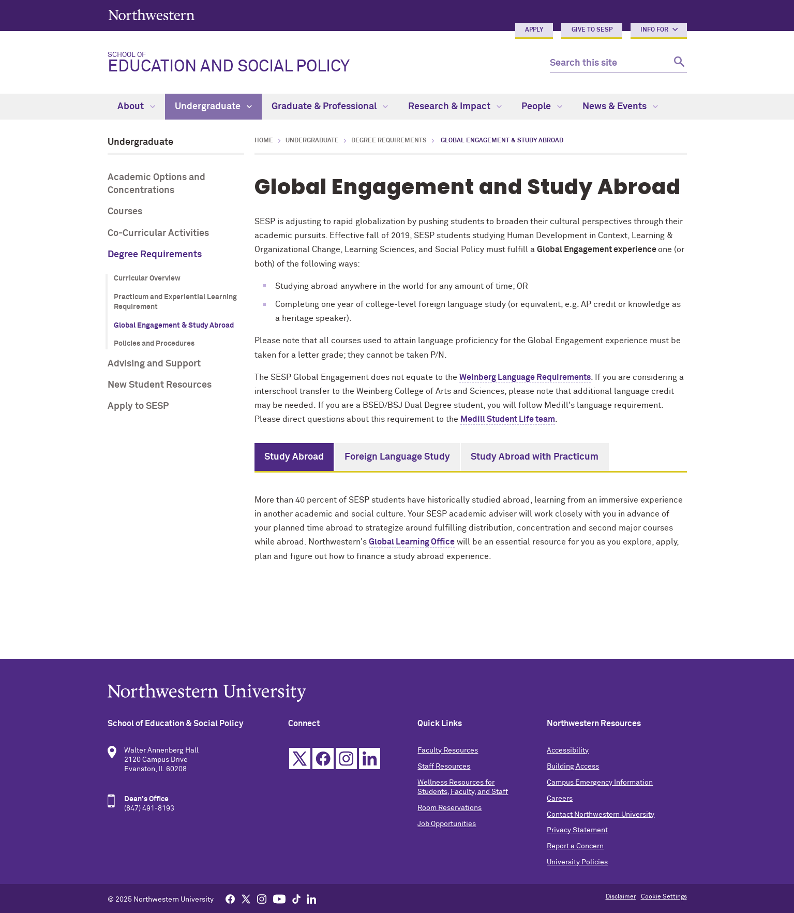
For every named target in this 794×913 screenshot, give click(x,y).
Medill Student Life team (507, 419)
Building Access (573, 766)
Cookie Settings (664, 897)
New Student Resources (160, 385)
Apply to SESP (138, 406)
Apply (534, 30)
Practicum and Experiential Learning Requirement (175, 302)
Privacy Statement (577, 830)
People (541, 106)
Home (263, 141)
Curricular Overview (147, 278)
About (136, 106)
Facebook (323, 758)
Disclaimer (621, 897)
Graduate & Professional (330, 106)
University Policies (577, 862)
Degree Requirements (155, 254)
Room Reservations (449, 808)
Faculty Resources (447, 750)
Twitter (299, 758)
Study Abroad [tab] (294, 457)
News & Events (620, 106)
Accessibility (568, 750)
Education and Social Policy (320, 63)
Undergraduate (213, 106)
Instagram (346, 758)
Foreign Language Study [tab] (397, 457)
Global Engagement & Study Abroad (174, 325)
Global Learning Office (412, 542)
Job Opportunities (446, 824)
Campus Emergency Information (600, 782)
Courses (125, 211)
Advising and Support (154, 364)
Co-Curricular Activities (158, 233)
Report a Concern (575, 846)
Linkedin (369, 758)
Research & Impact (455, 106)
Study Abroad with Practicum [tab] (534, 457)
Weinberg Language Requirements (525, 377)
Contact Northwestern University (600, 814)
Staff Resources (443, 766)
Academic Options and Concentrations (156, 184)
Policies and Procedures (154, 343)
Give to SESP (592, 30)
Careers (560, 798)
